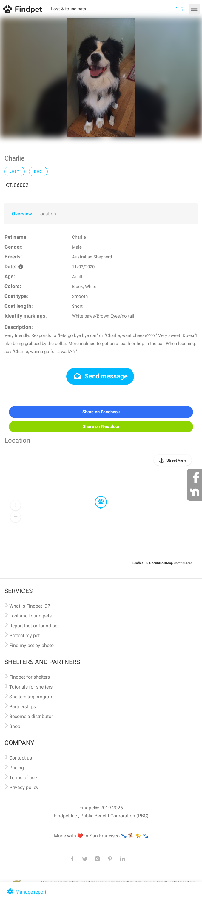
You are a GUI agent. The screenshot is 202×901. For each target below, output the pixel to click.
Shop (14, 726)
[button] (96, 496)
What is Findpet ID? (29, 606)
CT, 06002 (17, 185)
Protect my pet (24, 635)
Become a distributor (31, 716)
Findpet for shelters (29, 677)
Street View (176, 460)
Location (47, 214)
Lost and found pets (30, 616)
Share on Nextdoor (101, 426)
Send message (100, 376)
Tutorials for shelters (31, 687)
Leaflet (137, 563)
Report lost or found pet (34, 626)
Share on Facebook (101, 412)
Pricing (16, 768)
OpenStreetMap (161, 563)
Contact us (20, 758)
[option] (101, 77)
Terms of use (23, 777)
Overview (22, 214)
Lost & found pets (68, 9)
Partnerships (22, 706)
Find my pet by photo (31, 645)
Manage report (26, 892)
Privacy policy (23, 787)
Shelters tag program (31, 697)
